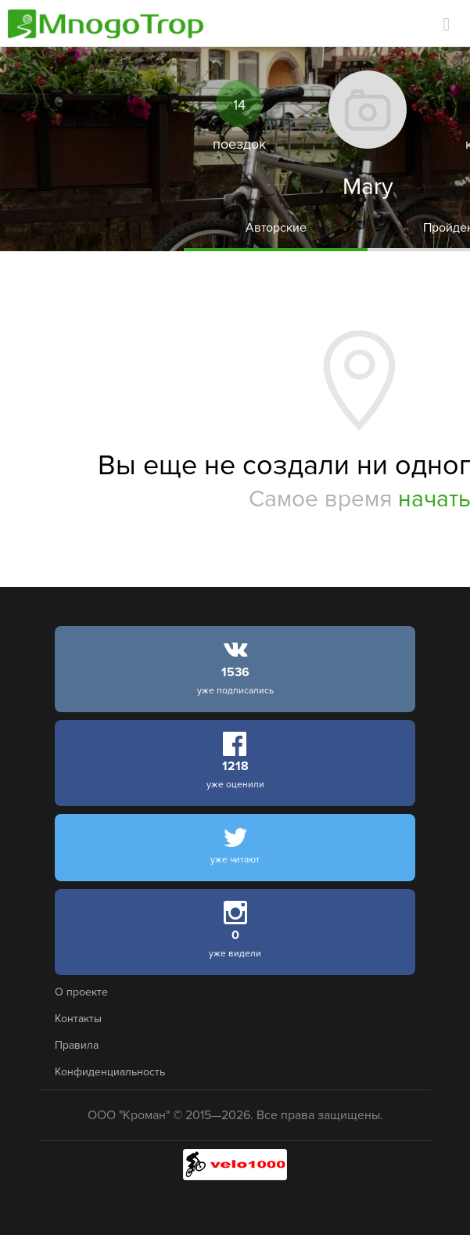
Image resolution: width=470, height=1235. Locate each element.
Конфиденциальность (110, 1071)
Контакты (78, 1018)
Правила (77, 1045)
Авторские (276, 228)
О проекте (81, 992)
